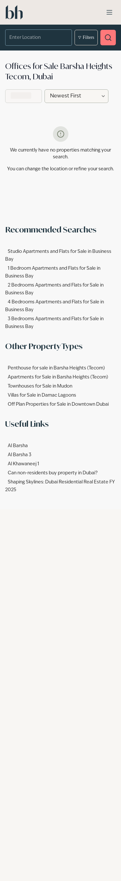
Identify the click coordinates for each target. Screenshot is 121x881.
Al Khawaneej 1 (23, 464)
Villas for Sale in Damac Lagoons (42, 395)
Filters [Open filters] (86, 37)
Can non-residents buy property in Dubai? (52, 473)
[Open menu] (109, 12)
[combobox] (34, 37)
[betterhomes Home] (14, 12)
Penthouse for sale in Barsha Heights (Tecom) (56, 368)
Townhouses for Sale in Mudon (40, 386)
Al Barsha (18, 446)
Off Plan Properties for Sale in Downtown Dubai (58, 404)
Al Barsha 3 (19, 455)
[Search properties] (108, 37)
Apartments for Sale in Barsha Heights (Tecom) (58, 377)
